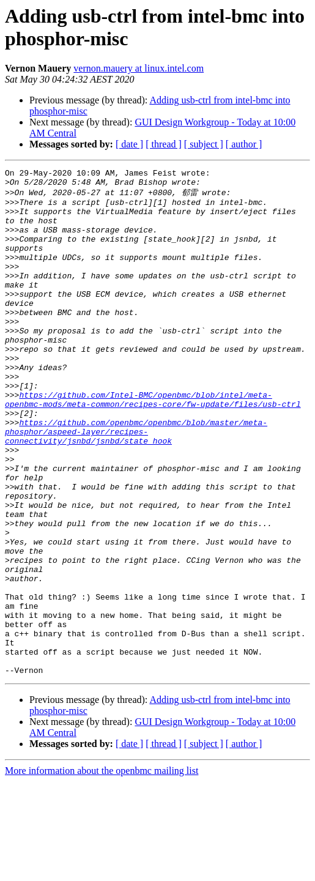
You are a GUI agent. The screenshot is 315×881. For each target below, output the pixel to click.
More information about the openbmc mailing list (101, 870)
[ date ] (129, 144)
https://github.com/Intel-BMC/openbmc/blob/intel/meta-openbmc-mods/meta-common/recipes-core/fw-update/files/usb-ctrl (153, 445)
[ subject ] (203, 144)
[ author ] (244, 144)
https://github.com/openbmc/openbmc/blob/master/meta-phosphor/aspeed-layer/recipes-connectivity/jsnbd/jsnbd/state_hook (136, 483)
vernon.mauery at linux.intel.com (138, 68)
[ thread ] (164, 144)
